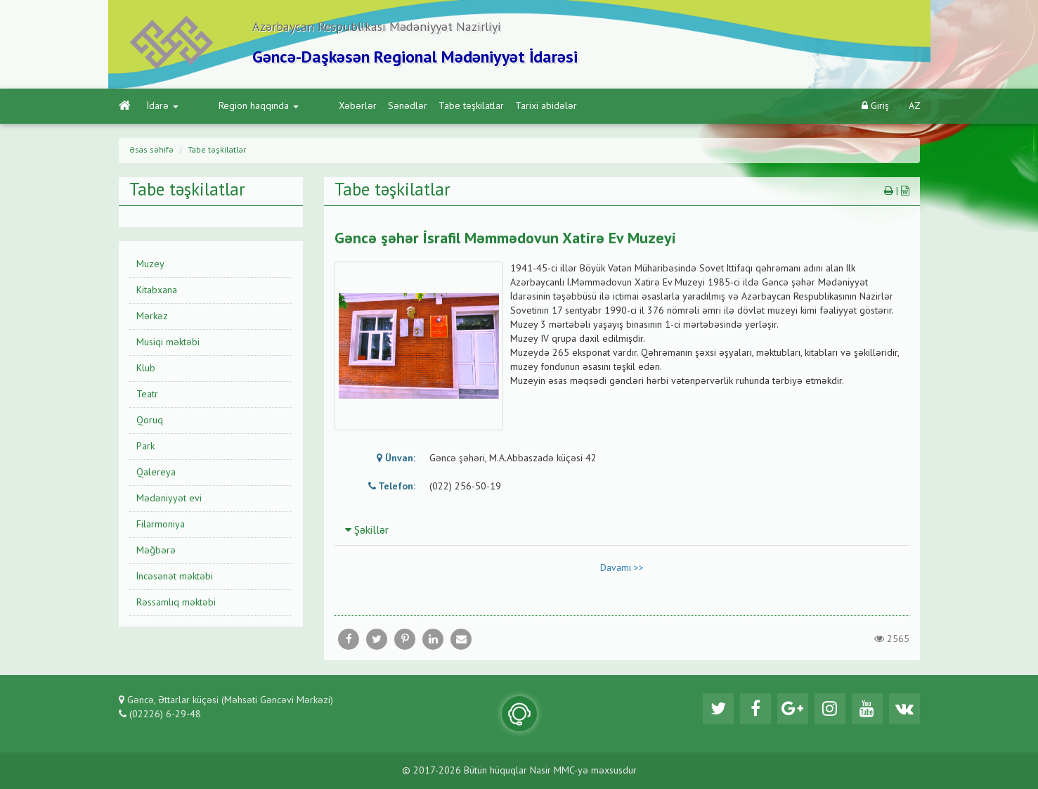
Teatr (147, 394)
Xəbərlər (300, 106)
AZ (915, 106)
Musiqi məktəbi (168, 342)
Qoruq (149, 420)
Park (145, 446)
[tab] (622, 530)
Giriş (875, 106)
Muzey (150, 264)
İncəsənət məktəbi (174, 577)
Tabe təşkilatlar (413, 106)
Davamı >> (622, 568)
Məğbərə (156, 551)
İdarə (163, 106)
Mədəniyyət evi (169, 498)
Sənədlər (350, 106)
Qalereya (156, 472)
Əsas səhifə (151, 150)
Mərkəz (152, 316)
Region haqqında (230, 106)
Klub (145, 368)
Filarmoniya (160, 525)
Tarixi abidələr (488, 106)
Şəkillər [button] (367, 531)
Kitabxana (156, 290)
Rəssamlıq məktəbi (176, 603)
